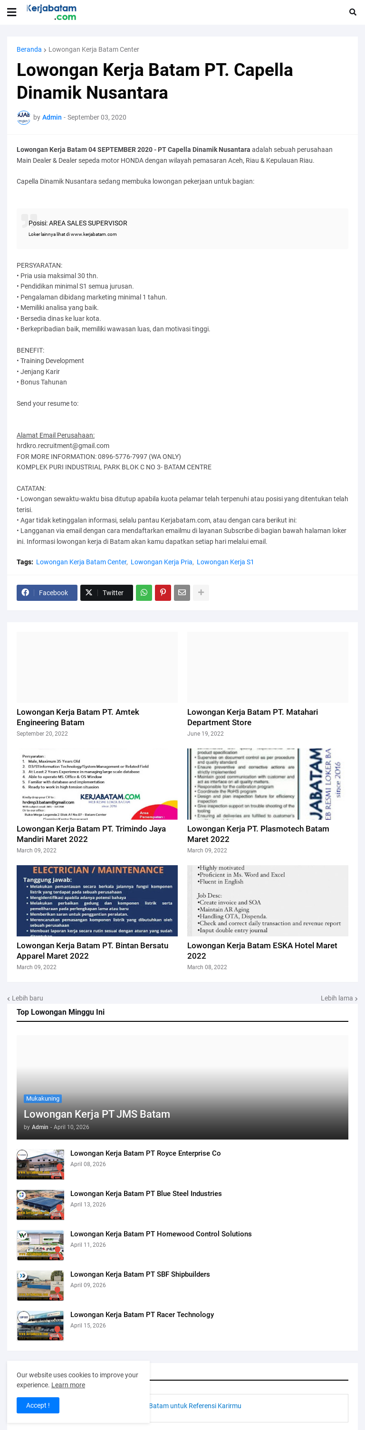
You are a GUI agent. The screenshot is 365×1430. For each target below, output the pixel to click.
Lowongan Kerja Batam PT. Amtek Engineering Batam (78, 717)
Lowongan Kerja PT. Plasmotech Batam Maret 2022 (258, 834)
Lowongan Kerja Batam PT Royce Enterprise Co (145, 1153)
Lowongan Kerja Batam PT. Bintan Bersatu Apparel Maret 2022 (92, 951)
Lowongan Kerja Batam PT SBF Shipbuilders (140, 1274)
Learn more (68, 1385)
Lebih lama (337, 998)
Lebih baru (27, 998)
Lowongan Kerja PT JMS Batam (97, 1114)
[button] (11, 12)
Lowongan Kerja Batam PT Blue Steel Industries (146, 1193)
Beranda (29, 49)
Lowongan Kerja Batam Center (93, 49)
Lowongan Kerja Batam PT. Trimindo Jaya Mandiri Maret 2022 (91, 834)
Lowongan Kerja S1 (225, 562)
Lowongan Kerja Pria (161, 562)
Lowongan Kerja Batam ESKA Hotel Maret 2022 (262, 951)
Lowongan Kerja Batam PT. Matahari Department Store (252, 717)
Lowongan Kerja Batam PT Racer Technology (142, 1314)
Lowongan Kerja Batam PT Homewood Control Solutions (161, 1234)
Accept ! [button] (38, 1405)
